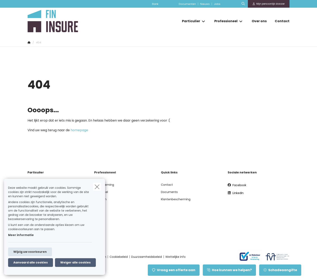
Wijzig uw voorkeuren (30, 252)
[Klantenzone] (269, 4)
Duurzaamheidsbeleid (146, 256)
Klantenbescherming (175, 199)
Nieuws (205, 4)
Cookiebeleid (119, 256)
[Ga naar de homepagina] (67, 21)
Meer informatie (21, 235)
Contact (167, 185)
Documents (169, 192)
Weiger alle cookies (75, 262)
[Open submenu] (203, 21)
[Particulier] (189, 21)
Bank (155, 4)
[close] (97, 187)
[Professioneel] (224, 21)
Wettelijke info (175, 256)
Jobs (217, 4)
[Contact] (280, 21)
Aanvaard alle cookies (30, 262)
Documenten (187, 4)
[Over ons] (259, 21)
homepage (79, 130)
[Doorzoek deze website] (243, 4)
